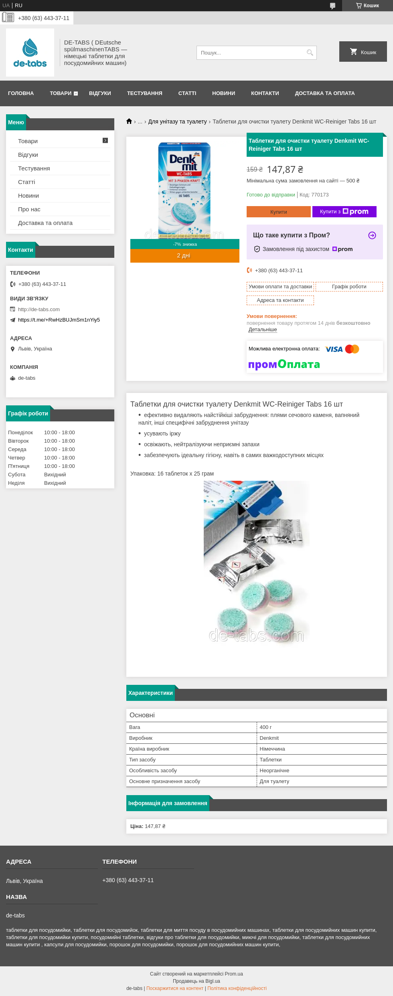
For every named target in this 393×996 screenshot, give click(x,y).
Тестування (144, 93)
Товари (60, 93)
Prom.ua (234, 974)
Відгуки (100, 93)
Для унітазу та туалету (177, 121)
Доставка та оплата (325, 93)
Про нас (29, 209)
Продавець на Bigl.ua (196, 981)
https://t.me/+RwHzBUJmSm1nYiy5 (59, 320)
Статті (187, 93)
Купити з (344, 211)
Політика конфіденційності (237, 988)
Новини (223, 93)
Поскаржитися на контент (174, 988)
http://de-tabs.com (39, 309)
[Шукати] (310, 53)
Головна (21, 93)
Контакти (265, 93)
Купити (278, 212)
